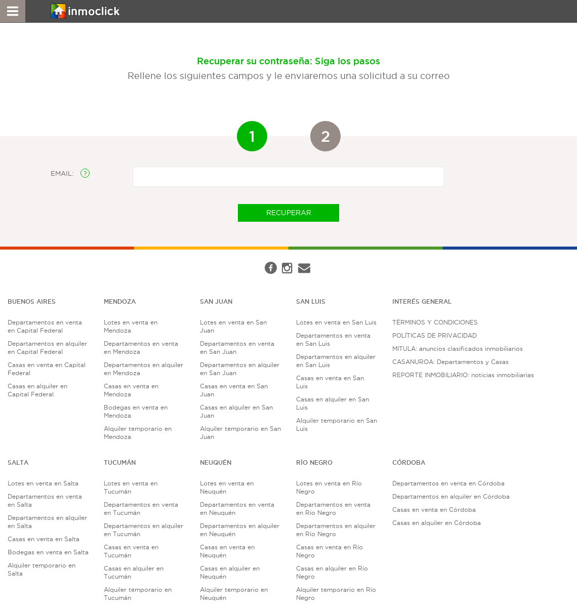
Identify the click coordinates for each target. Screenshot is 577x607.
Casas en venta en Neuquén (227, 551)
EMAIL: (70, 173)
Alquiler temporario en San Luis (336, 424)
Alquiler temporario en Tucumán (138, 593)
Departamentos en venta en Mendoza (141, 347)
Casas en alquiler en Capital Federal (37, 390)
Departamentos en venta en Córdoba (448, 483)
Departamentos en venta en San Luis (333, 339)
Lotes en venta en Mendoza (130, 326)
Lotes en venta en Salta (43, 483)
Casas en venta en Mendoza (131, 390)
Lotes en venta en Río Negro (329, 487)
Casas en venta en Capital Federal (47, 368)
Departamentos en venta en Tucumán (141, 508)
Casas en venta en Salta (43, 539)
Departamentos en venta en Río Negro (333, 508)
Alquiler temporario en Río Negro (336, 593)
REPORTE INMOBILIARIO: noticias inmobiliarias (463, 375)
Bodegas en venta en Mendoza (136, 411)
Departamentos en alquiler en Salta (47, 521)
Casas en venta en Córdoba (434, 509)
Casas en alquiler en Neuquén (230, 572)
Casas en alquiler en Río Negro (332, 572)
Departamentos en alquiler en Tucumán (143, 529)
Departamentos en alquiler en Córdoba (451, 496)
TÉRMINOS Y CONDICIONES (435, 322)
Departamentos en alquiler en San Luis (336, 360)
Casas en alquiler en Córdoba (436, 522)
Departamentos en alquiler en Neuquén (239, 529)
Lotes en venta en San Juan (233, 326)
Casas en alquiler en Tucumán (133, 572)
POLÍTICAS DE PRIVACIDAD (434, 335)
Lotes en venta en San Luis (336, 322)
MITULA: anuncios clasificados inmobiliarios (457, 348)
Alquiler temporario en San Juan (240, 432)
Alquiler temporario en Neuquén (234, 593)
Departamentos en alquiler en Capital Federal (47, 347)
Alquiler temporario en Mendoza (138, 432)
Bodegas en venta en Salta (48, 552)
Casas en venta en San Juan (234, 390)
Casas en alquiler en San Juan (236, 411)
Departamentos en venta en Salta (45, 500)
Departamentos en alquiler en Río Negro (336, 529)
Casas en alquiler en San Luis (332, 403)
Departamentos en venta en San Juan (237, 347)
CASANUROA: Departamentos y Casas (450, 361)
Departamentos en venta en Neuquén (237, 508)
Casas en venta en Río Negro (329, 551)
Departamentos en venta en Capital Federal (45, 326)
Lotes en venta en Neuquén (227, 487)
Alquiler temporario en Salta (41, 569)
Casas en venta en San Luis (330, 382)
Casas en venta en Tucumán (131, 551)
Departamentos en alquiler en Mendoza (143, 368)
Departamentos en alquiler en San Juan (239, 368)
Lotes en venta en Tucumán (130, 487)
